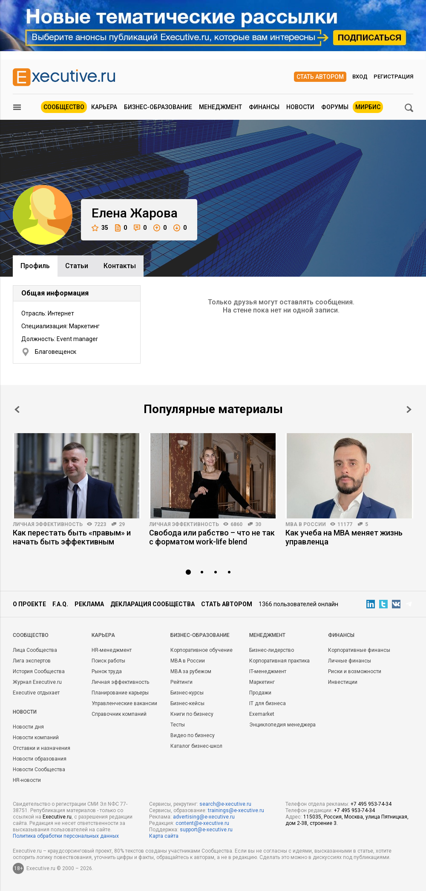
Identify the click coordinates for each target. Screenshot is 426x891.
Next (409, 409)
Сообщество (63, 107)
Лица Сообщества (35, 650)
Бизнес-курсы (187, 693)
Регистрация (393, 76)
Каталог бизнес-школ (196, 746)
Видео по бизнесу (192, 735)
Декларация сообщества (152, 604)
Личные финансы (349, 661)
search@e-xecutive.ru (225, 804)
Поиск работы (108, 661)
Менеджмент (220, 107)
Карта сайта (163, 836)
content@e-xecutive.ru (202, 823)
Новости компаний (36, 738)
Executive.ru (57, 817)
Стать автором (320, 76)
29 (122, 524)
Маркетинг (262, 682)
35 (100, 228)
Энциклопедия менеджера (282, 725)
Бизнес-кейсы (187, 703)
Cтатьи (76, 266)
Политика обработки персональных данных (66, 836)
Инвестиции (342, 682)
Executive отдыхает (36, 693)
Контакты (120, 266)
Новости (300, 107)
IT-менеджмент (267, 671)
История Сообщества (39, 671)
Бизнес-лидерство (271, 650)
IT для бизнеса (267, 703)
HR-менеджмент (112, 650)
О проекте (29, 604)
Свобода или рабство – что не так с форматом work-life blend (212, 537)
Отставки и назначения (41, 748)
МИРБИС (367, 107)
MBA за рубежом (190, 671)
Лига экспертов (32, 661)
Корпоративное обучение (201, 650)
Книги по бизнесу (191, 714)
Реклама (89, 604)
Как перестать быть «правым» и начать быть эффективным (72, 537)
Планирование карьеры (120, 693)
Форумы (334, 107)
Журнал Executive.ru (37, 682)
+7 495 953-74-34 (371, 804)
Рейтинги (181, 682)
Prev (17, 409)
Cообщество (31, 635)
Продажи (260, 693)
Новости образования (39, 759)
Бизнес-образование (158, 107)
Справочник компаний (119, 714)
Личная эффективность (48, 524)
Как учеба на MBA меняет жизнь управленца (344, 537)
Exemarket (261, 714)
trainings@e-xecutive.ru (236, 810)
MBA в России (305, 524)
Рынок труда (107, 671)
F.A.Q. (60, 604)
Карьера (104, 107)
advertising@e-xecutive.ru (204, 817)
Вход (360, 76)
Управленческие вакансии (124, 703)
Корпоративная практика (279, 661)
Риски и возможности (354, 671)
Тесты (177, 725)
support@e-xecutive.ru (206, 830)
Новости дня (28, 727)
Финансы (264, 107)
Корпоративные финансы (359, 650)
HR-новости (27, 780)
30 (258, 524)
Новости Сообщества (39, 769)
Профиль (35, 266)
